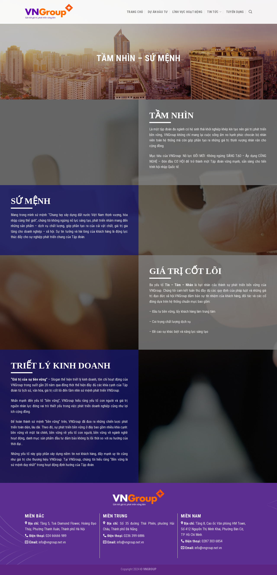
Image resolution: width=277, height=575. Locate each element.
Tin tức (214, 12)
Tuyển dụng (235, 12)
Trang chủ (135, 12)
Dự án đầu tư (157, 12)
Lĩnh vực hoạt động (187, 12)
